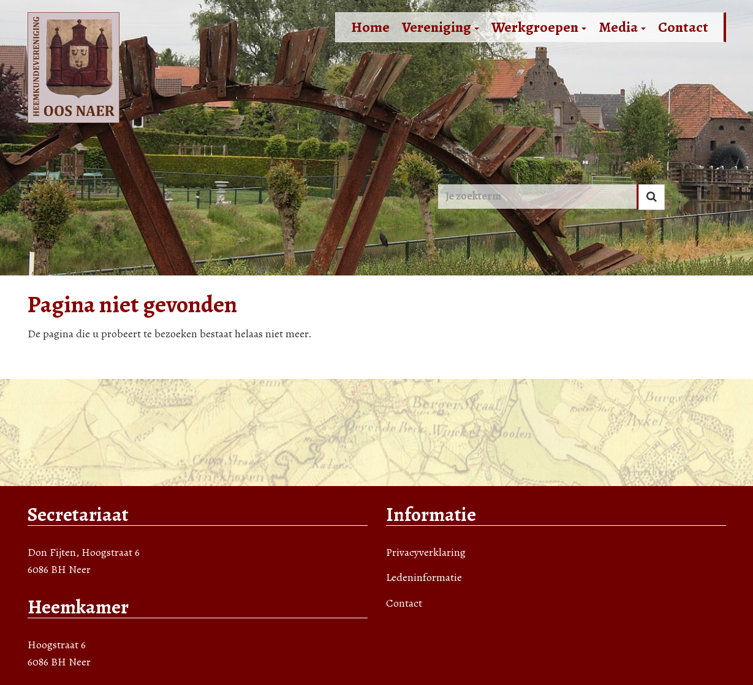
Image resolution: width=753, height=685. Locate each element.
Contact (683, 27)
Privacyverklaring (426, 552)
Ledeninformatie (424, 577)
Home (370, 27)
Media (622, 27)
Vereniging (440, 27)
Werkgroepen (538, 27)
